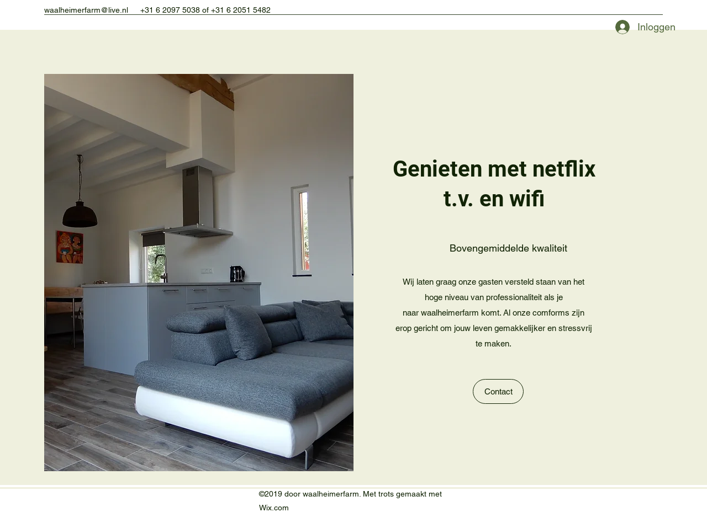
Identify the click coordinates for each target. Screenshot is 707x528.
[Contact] (498, 391)
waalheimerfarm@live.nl (86, 10)
